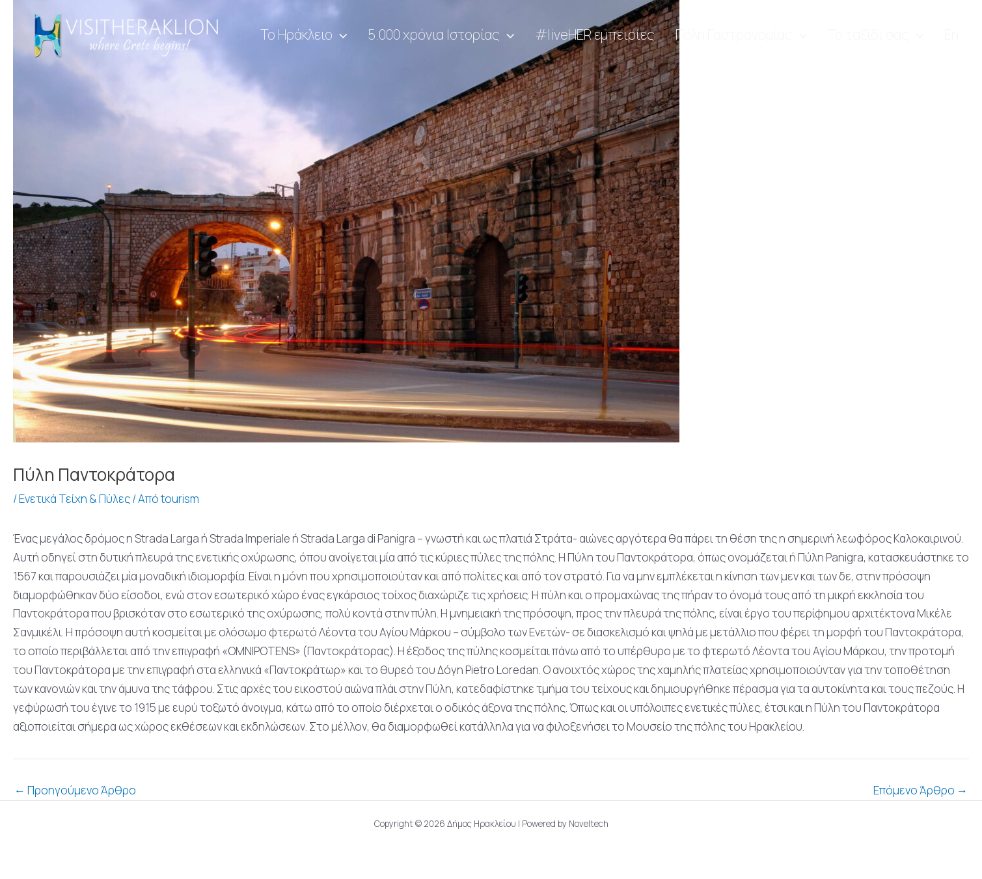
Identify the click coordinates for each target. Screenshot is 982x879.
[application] (381, 35)
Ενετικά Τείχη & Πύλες (74, 498)
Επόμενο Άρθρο (920, 790)
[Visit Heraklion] (130, 34)
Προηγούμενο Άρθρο (75, 790)
